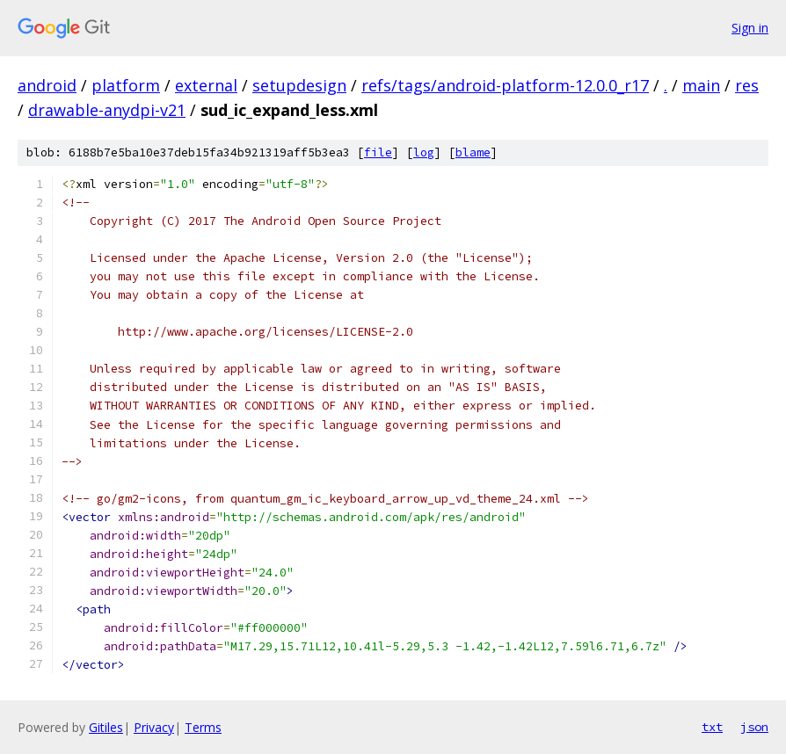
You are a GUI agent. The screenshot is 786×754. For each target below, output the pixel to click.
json (754, 727)
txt (712, 727)
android (47, 85)
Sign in (749, 27)
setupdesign (299, 85)
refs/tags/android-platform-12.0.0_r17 (505, 85)
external (206, 85)
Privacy (154, 727)
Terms (203, 727)
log (423, 152)
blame (473, 152)
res (747, 85)
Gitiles (106, 727)
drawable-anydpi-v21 (107, 109)
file (378, 152)
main (701, 85)
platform (125, 85)
